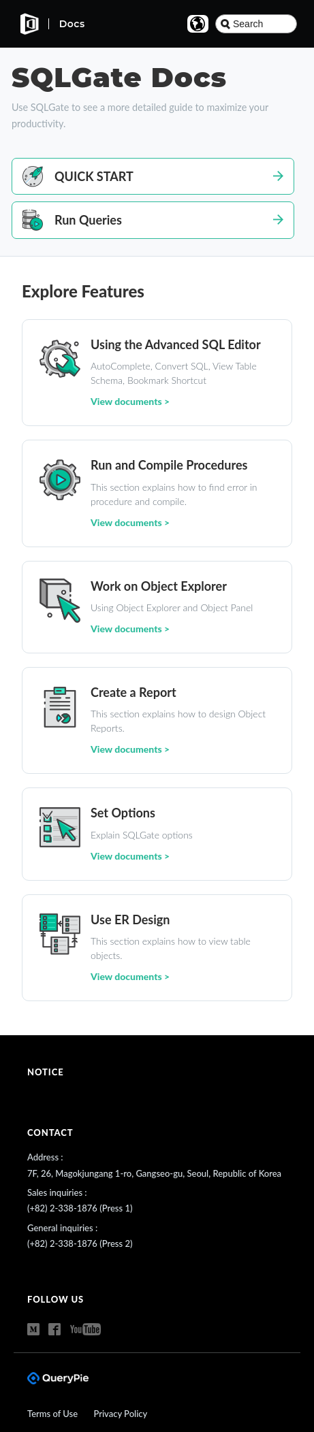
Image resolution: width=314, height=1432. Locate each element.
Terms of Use (53, 1413)
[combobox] (256, 23)
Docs (72, 24)
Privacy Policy (120, 1413)
